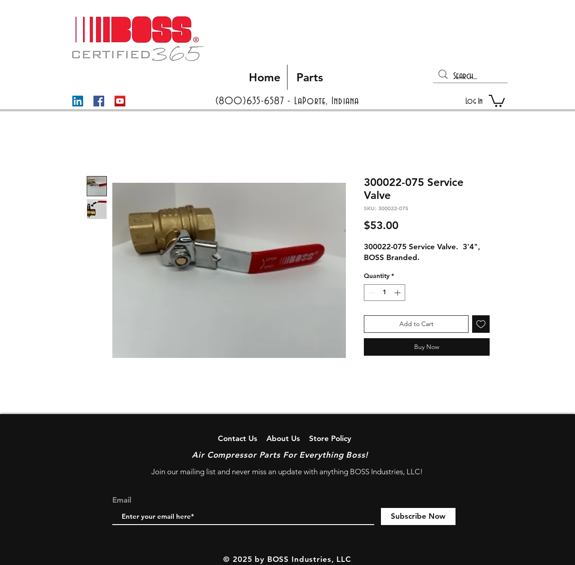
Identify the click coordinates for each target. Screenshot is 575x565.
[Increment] (398, 292)
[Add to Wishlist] (481, 324)
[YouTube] (120, 101)
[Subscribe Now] (418, 516)
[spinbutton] (384, 292)
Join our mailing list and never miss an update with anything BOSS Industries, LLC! (287, 471)
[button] (497, 100)
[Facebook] (98, 101)
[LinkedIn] (77, 101)
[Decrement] (370, 292)
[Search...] (471, 76)
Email (121, 500)
